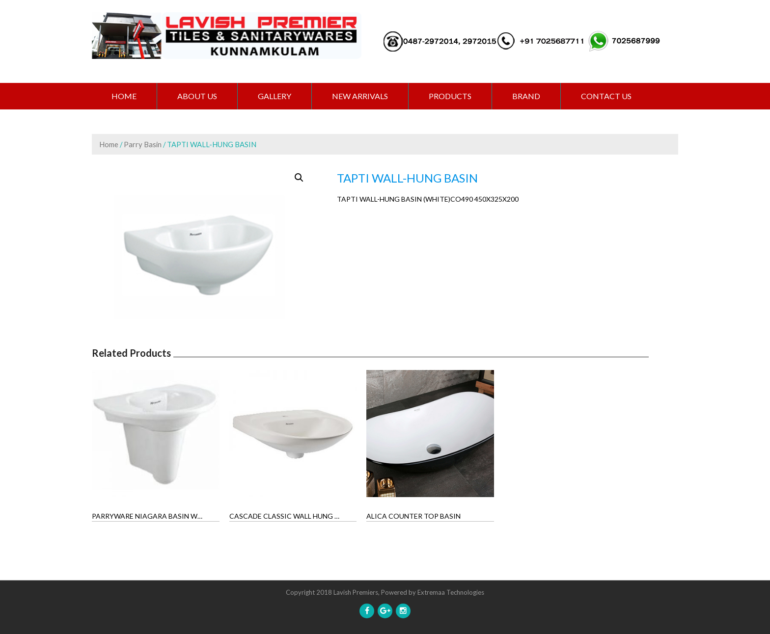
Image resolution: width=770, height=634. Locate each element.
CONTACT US (606, 96)
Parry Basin (143, 144)
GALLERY (274, 96)
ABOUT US (197, 96)
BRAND (526, 96)
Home (124, 96)
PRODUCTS (450, 96)
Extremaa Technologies (450, 592)
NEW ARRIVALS (360, 96)
